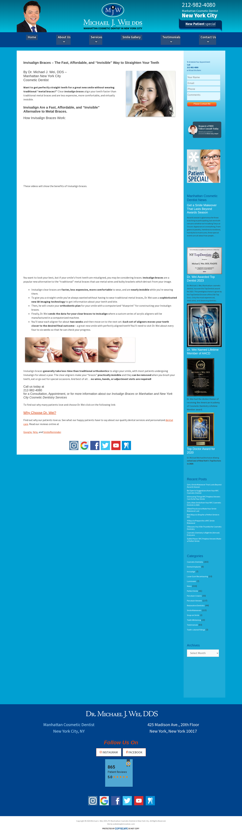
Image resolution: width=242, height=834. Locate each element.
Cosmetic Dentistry (195, 562)
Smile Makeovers (194, 610)
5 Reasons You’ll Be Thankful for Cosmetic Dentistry (204, 527)
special (200, 25)
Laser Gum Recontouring (197, 576)
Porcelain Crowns (194, 596)
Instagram (109, 752)
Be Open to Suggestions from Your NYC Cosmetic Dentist (203, 491)
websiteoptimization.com (124, 824)
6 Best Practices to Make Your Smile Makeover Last (201, 509)
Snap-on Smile (193, 615)
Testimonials (171, 39)
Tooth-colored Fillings (196, 629)
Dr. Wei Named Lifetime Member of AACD (203, 351)
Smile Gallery (132, 37)
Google (27, 432)
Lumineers (191, 581)
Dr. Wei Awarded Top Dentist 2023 (201, 278)
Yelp (35, 432)
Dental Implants (194, 566)
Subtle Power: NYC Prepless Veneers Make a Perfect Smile (204, 539)
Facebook (134, 752)
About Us (64, 39)
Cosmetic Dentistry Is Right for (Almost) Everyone (203, 533)
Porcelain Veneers (194, 600)
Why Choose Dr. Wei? (39, 412)
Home (32, 37)
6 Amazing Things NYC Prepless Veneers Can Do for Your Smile (203, 497)
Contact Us (208, 39)
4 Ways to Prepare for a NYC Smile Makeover (200, 521)
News (189, 586)
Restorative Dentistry (196, 605)
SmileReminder (52, 432)
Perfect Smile (192, 591)
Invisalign (191, 571)
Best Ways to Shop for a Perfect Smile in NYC (203, 515)
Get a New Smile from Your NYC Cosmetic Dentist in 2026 (204, 503)
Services (96, 39)
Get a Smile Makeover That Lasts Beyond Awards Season (202, 209)
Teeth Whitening (194, 620)
